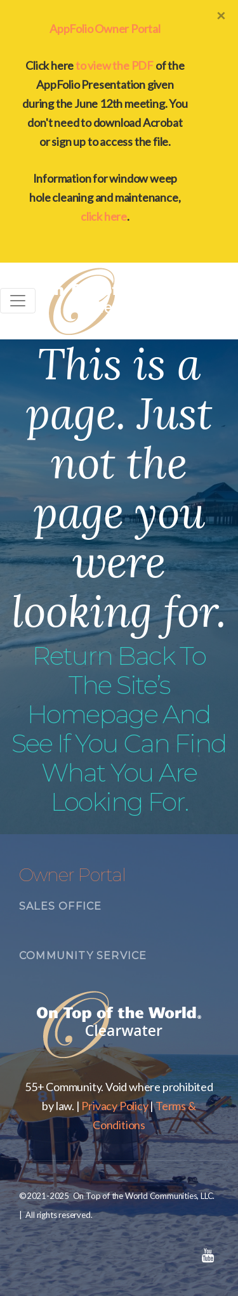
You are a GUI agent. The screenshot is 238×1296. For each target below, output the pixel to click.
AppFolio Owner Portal (105, 29)
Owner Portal (72, 875)
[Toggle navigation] (18, 300)
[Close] (221, 15)
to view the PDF (115, 65)
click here (104, 216)
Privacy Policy (114, 1106)
